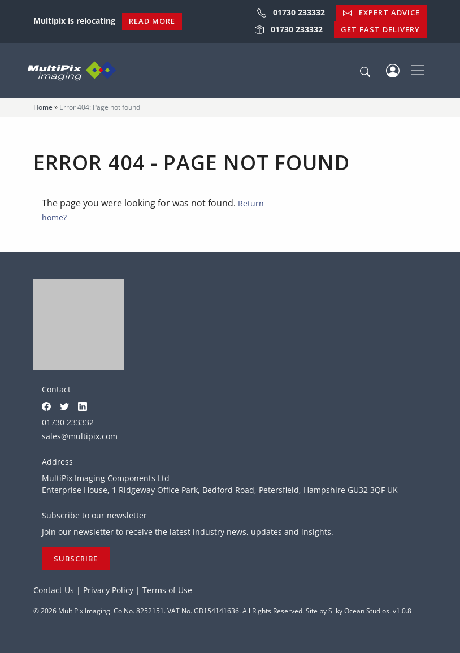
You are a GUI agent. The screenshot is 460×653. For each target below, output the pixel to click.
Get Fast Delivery (380, 29)
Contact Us (53, 590)
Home (43, 107)
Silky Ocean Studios (358, 611)
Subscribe (76, 558)
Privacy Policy (108, 590)
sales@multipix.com (80, 436)
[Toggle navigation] (417, 70)
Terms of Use (167, 590)
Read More (152, 21)
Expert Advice (381, 12)
